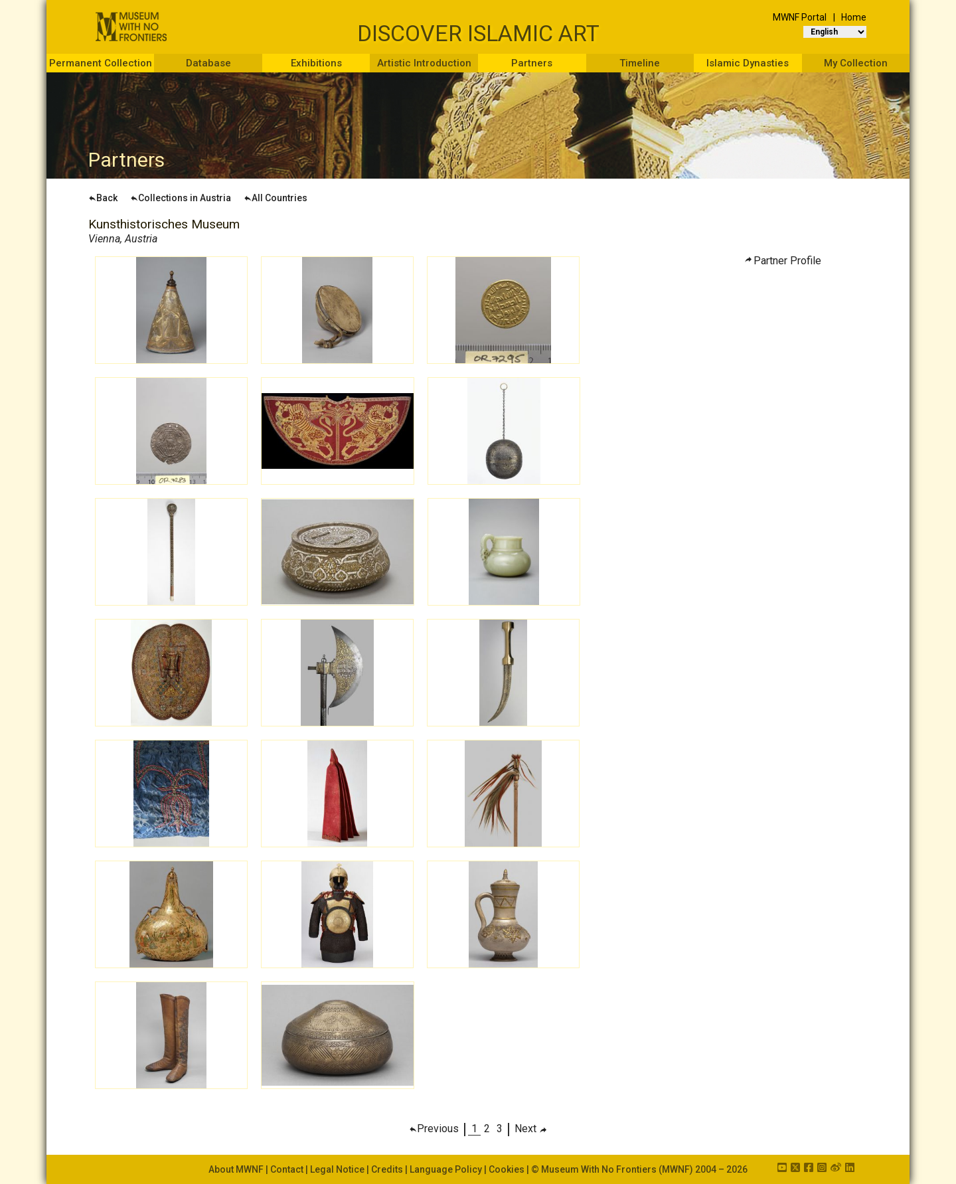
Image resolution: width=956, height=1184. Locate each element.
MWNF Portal (800, 17)
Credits (387, 1169)
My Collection (856, 63)
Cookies (506, 1169)
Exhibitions (316, 63)
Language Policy (446, 1169)
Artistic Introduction (424, 63)
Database (208, 63)
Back (103, 198)
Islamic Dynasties (747, 63)
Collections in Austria (180, 198)
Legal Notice (337, 1169)
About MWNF (236, 1169)
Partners (531, 63)
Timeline (639, 63)
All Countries (275, 198)
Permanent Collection (100, 63)
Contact (286, 1169)
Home (853, 17)
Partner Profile (787, 260)
